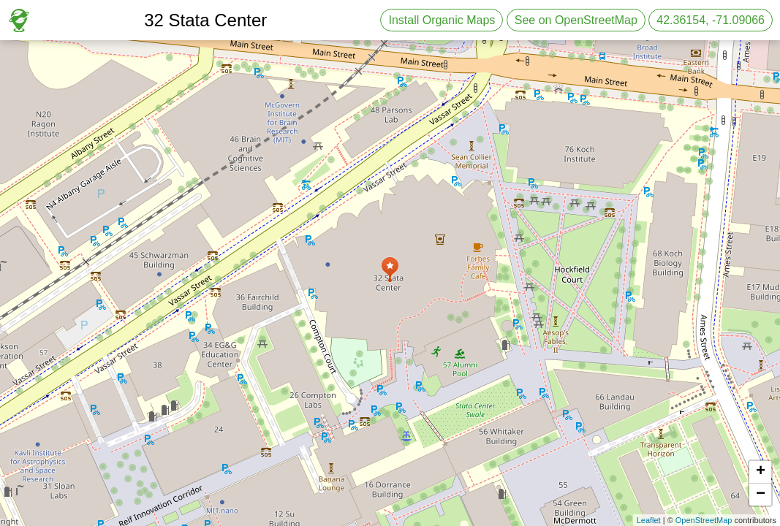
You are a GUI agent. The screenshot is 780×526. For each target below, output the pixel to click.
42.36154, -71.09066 (710, 20)
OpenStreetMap (703, 520)
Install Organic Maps (441, 20)
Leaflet (649, 520)
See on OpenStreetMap (576, 20)
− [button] (760, 495)
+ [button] (760, 472)
